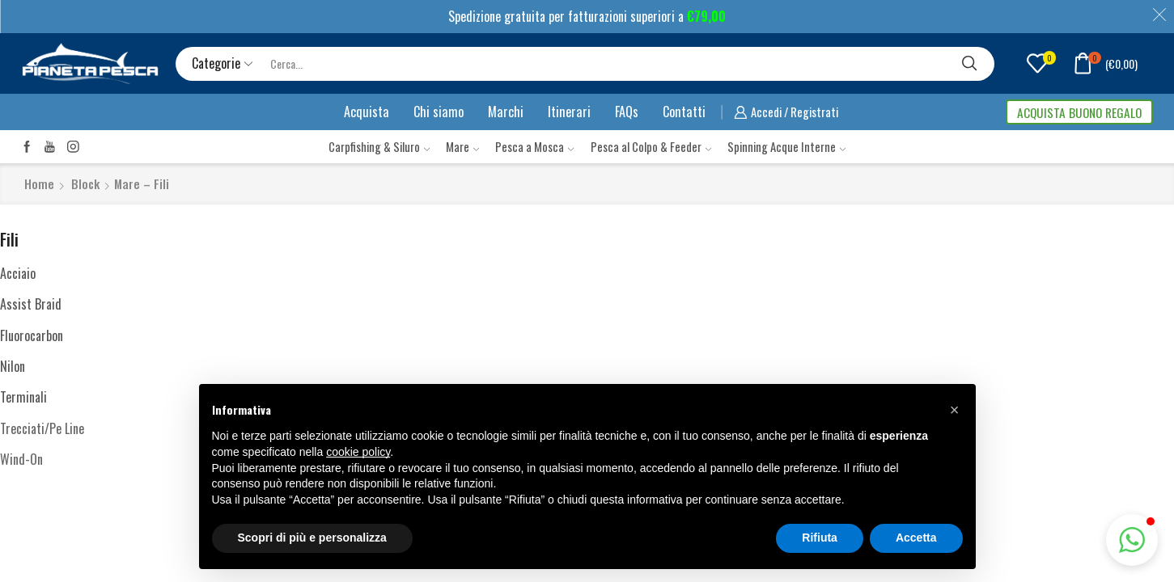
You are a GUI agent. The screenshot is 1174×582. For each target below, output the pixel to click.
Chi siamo (438, 111)
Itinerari (569, 111)
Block (85, 183)
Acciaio (18, 273)
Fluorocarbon (31, 335)
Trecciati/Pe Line (42, 428)
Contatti (684, 111)
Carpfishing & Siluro (379, 146)
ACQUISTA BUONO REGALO (1079, 112)
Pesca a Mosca (534, 146)
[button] (1132, 540)
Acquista (366, 111)
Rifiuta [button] (819, 537)
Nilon (12, 366)
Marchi (505, 111)
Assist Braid (30, 304)
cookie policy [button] (358, 451)
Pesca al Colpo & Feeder (651, 146)
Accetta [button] (916, 537)
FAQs (626, 111)
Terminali (23, 397)
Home (39, 183)
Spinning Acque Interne (786, 146)
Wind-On (21, 459)
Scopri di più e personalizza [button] (312, 537)
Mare (462, 146)
